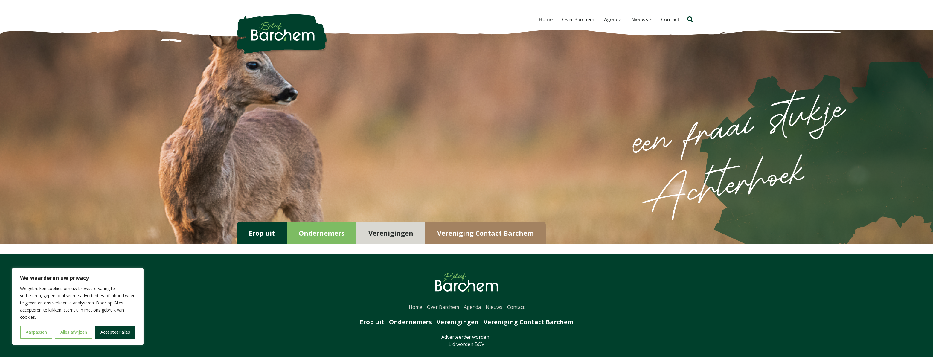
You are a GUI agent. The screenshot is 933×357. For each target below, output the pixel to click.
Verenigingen (390, 232)
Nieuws (641, 19)
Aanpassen (36, 332)
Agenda (612, 19)
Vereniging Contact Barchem (485, 232)
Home (546, 19)
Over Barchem (578, 19)
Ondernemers (321, 232)
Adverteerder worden (466, 337)
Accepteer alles (115, 332)
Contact (670, 19)
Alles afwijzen (73, 332)
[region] (78, 306)
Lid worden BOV (466, 344)
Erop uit (262, 232)
